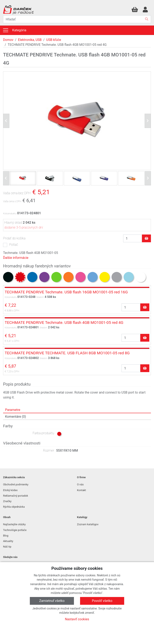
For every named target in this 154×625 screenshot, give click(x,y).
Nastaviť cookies (77, 619)
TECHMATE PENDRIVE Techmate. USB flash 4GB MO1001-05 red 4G (64, 322)
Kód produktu (9, 213)
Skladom (40, 297)
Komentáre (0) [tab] (15, 417)
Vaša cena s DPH (12, 201)
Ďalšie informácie (15, 258)
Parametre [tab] (12, 410)
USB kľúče (53, 40)
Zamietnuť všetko (52, 601)
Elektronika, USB (30, 40)
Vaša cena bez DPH (17, 193)
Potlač (13, 245)
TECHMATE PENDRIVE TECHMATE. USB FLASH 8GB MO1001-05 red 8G (67, 353)
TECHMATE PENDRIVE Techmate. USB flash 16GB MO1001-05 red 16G (66, 292)
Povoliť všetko (102, 601)
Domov (8, 40)
